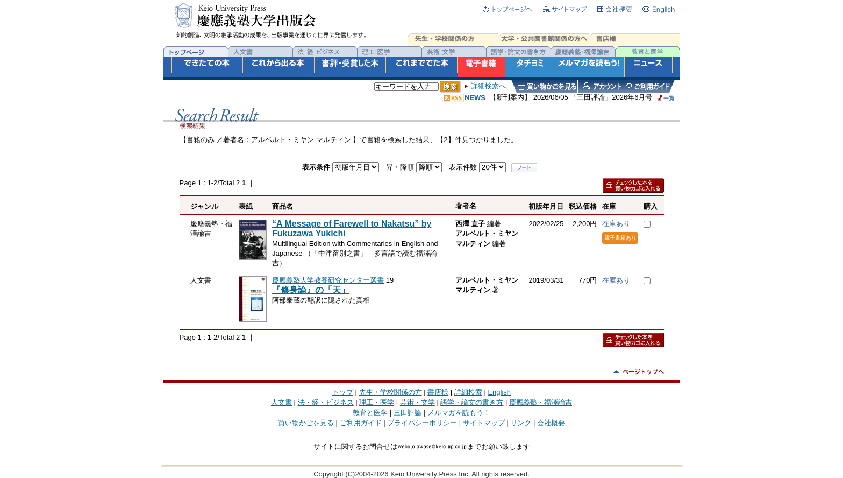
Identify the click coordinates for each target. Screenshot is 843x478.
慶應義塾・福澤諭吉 (540, 402)
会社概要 (551, 423)
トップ (342, 392)
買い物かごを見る (306, 423)
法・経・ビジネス (326, 402)
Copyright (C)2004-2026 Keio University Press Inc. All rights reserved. (421, 474)
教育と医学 (370, 413)
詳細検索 (468, 392)
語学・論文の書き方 (471, 402)
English (499, 392)
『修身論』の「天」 (310, 289)
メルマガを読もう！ (458, 413)
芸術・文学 (417, 402)
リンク (520, 423)
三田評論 (408, 413)
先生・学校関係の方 (390, 392)
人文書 (281, 402)
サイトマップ (484, 423)
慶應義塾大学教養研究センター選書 (328, 280)
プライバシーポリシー (422, 423)
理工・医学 (376, 402)
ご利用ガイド (361, 423)
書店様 (437, 392)
